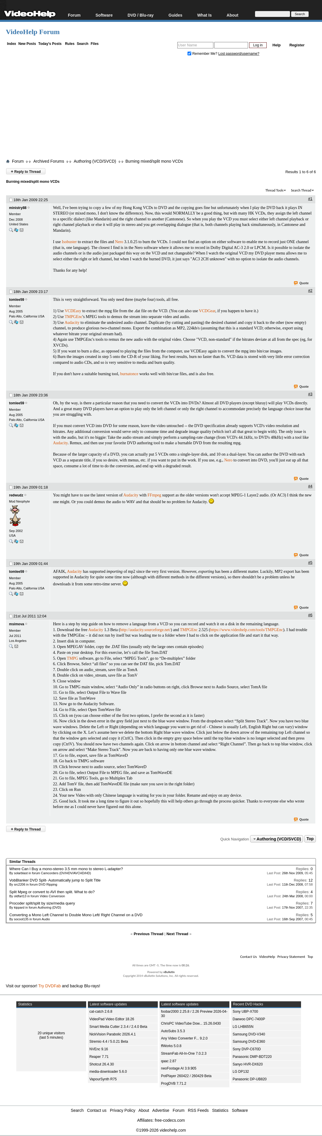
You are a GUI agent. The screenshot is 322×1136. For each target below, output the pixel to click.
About (232, 15)
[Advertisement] (164, 109)
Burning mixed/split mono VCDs (154, 161)
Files (94, 44)
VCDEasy (73, 311)
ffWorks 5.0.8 (171, 1046)
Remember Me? (202, 54)
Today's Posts (49, 44)
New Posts (27, 44)
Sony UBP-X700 (245, 1011)
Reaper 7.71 (99, 1057)
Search (83, 44)
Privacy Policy (122, 1110)
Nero (119, 242)
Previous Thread (148, 934)
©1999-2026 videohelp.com (161, 1130)
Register (297, 45)
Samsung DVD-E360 (249, 1042)
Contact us (97, 1110)
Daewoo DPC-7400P (249, 1019)
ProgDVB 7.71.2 (173, 1083)
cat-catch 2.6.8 (100, 1011)
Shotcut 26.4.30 (101, 1064)
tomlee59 (16, 300)
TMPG (72, 658)
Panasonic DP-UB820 (250, 1079)
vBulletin (169, 972)
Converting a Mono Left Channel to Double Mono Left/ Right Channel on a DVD (75, 915)
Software (104, 15)
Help (277, 45)
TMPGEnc (73, 317)
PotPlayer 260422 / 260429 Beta (186, 1076)
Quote (301, 283)
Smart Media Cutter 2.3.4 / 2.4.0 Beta (118, 1027)
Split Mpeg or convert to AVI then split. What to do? (52, 892)
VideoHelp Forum (33, 32)
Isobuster (69, 242)
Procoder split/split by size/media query (42, 903)
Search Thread (301, 190)
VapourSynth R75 (103, 1079)
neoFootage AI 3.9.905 (178, 1068)
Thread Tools (275, 190)
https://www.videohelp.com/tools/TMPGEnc (246, 630)
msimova (16, 624)
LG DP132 (241, 1072)
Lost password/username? (238, 54)
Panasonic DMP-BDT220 (252, 1057)
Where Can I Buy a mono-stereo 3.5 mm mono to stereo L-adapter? (66, 869)
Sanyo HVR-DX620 (248, 1064)
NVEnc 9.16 (98, 1049)
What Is (204, 15)
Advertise (160, 1110)
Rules (70, 44)
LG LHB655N (243, 1027)
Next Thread (177, 934)
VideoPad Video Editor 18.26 (111, 1019)
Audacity (72, 322)
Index (11, 44)
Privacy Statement (291, 956)
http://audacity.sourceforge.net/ (145, 630)
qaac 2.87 (168, 1061)
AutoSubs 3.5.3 (173, 1031)
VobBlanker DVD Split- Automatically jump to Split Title (55, 880)
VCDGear (207, 311)
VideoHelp (267, 956)
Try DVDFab (49, 986)
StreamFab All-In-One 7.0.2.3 (183, 1053)
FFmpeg (154, 495)
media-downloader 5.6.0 (108, 1072)
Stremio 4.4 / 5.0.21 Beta (108, 1042)
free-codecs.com (170, 1120)
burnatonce (129, 374)
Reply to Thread (26, 171)
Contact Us (248, 956)
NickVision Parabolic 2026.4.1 (112, 1034)
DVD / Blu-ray (140, 15)
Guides (175, 15)
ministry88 (17, 208)
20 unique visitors (51, 1033)
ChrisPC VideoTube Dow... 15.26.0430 (191, 1023)
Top (310, 839)
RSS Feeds (198, 1110)
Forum (74, 15)
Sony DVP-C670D (247, 1049)
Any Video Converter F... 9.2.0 (184, 1038)
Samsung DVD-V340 (249, 1034)
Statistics (220, 1110)
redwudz (16, 495)
